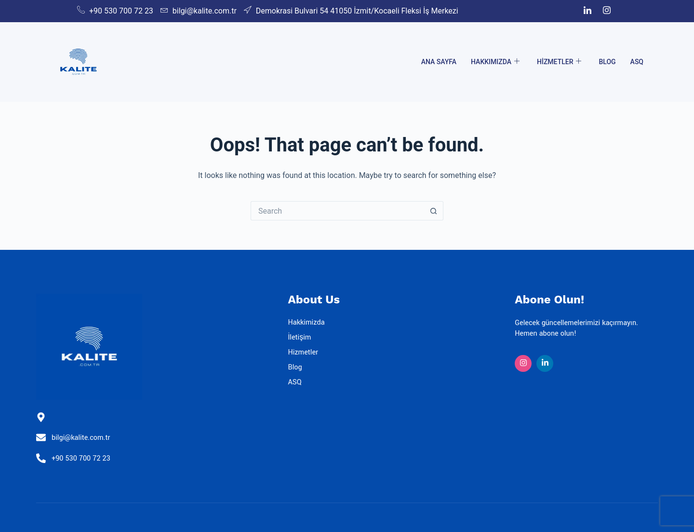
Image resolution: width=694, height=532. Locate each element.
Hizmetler (559, 61)
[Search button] (433, 210)
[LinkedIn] (587, 11)
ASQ (636, 62)
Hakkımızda (495, 61)
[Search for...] (337, 210)
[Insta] (523, 363)
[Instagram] (607, 11)
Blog (607, 62)
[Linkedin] (544, 363)
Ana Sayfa (438, 62)
